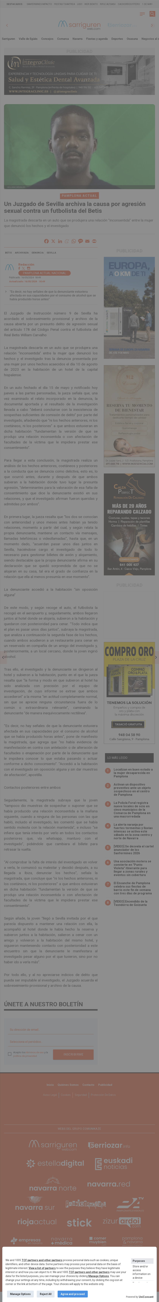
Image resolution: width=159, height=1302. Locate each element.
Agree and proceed (73, 1294)
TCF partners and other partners (42, 1260)
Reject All (46, 1294)
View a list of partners (42, 1268)
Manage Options (98, 1276)
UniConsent (146, 1296)
